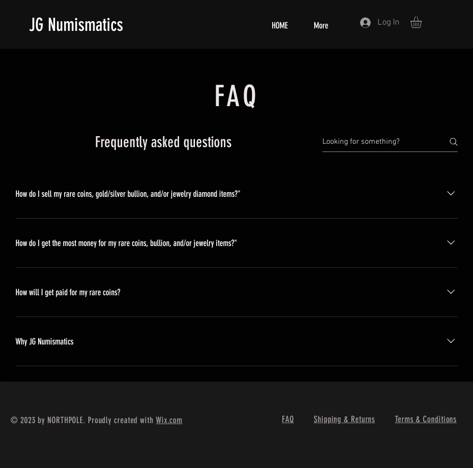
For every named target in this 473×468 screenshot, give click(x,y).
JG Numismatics (76, 24)
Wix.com (169, 420)
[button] (422, 22)
